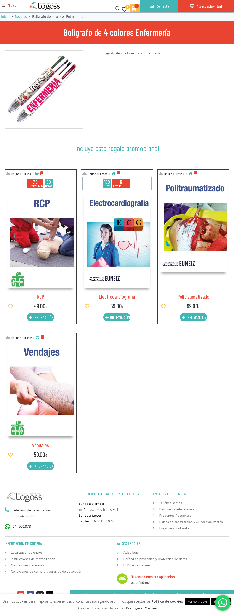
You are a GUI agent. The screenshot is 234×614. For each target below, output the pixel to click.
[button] (9, 5)
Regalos (21, 16)
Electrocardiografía (117, 296)
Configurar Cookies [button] (142, 608)
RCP (40, 296)
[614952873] (7, 526)
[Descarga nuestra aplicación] (122, 578)
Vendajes (40, 445)
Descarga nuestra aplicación (153, 576)
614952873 (22, 526)
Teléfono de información (32, 510)
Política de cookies (167, 601)
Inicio (5, 16)
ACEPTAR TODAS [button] (197, 601)
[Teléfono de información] (7, 509)
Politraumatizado (193, 296)
